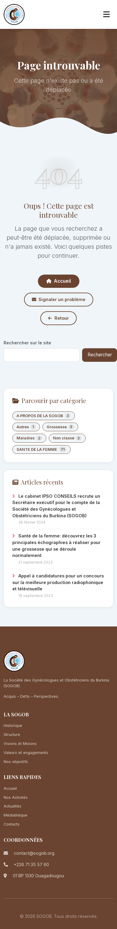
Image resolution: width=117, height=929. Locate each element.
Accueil (58, 281)
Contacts (12, 824)
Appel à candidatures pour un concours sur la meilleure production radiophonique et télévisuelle (58, 582)
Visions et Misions (20, 743)
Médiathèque (15, 815)
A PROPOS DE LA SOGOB (44, 415)
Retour (58, 318)
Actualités (12, 806)
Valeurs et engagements (26, 752)
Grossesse (60, 426)
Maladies (29, 438)
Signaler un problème (58, 299)
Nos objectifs (16, 761)
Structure (12, 734)
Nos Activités (16, 797)
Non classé (67, 438)
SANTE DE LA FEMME (41, 449)
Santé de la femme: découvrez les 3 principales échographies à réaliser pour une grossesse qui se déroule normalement (56, 545)
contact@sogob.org (34, 853)
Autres (26, 426)
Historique (13, 725)
